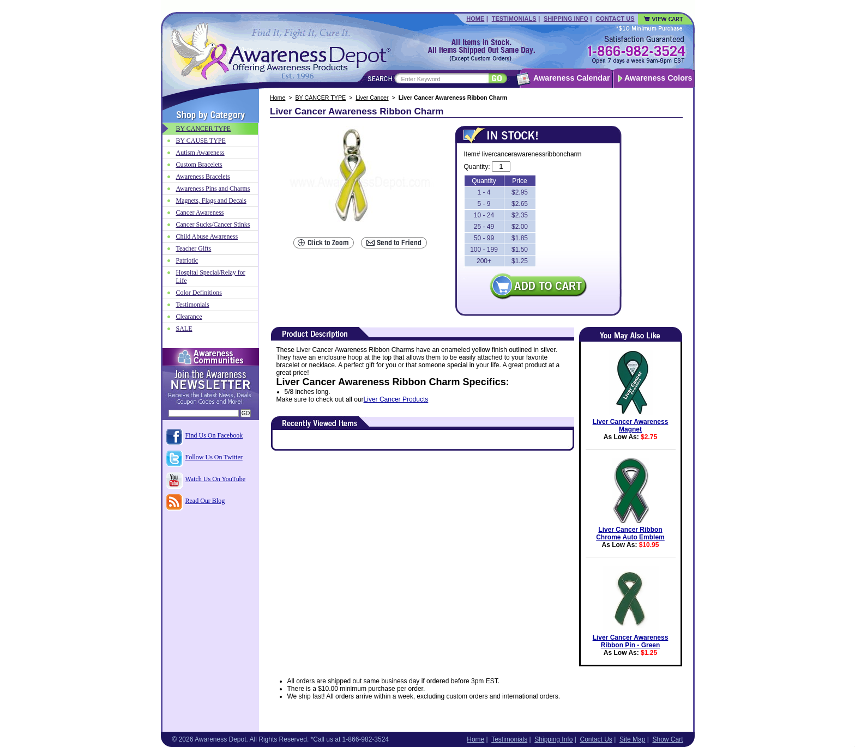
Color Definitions (199, 292)
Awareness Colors (658, 78)
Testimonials (514, 18)
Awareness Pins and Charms (213, 188)
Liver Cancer (372, 97)
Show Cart (667, 739)
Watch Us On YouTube (215, 479)
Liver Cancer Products (396, 399)
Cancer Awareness (200, 212)
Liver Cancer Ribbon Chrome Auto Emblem (630, 533)
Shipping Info (566, 18)
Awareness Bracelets (203, 176)
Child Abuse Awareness (207, 236)
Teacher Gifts (194, 248)
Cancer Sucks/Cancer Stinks (213, 224)
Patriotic (187, 260)
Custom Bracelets (199, 164)
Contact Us (614, 18)
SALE (184, 328)
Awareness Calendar (571, 78)
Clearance (189, 316)
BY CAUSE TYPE (201, 140)
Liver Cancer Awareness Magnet (631, 425)
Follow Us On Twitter (214, 457)
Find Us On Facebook (214, 435)
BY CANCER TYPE (321, 97)
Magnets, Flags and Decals (211, 200)
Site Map (632, 739)
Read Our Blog (205, 501)
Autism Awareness (200, 152)
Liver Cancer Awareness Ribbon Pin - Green (631, 641)
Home (475, 18)
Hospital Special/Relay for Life (210, 276)
